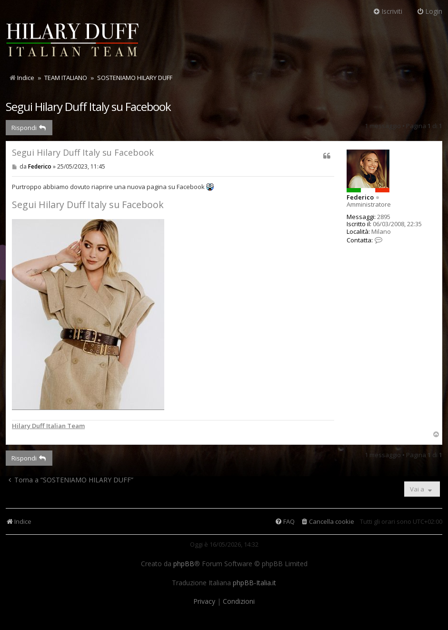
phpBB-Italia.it (254, 583)
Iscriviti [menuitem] (387, 11)
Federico (360, 197)
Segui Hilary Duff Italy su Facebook (88, 106)
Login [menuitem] (429, 11)
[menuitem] (327, 522)
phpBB (183, 564)
